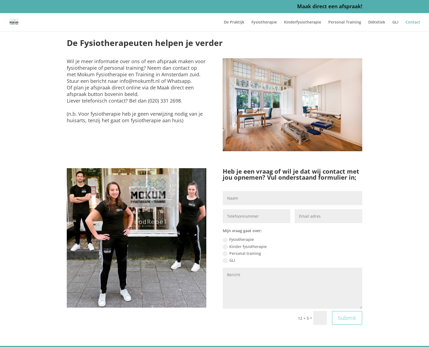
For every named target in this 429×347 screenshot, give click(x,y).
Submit (347, 318)
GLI (395, 22)
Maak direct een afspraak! (329, 7)
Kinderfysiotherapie (302, 22)
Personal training (242, 253)
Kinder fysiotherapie (245, 246)
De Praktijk (234, 22)
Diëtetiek (376, 22)
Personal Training (344, 22)
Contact (412, 22)
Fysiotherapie (264, 22)
